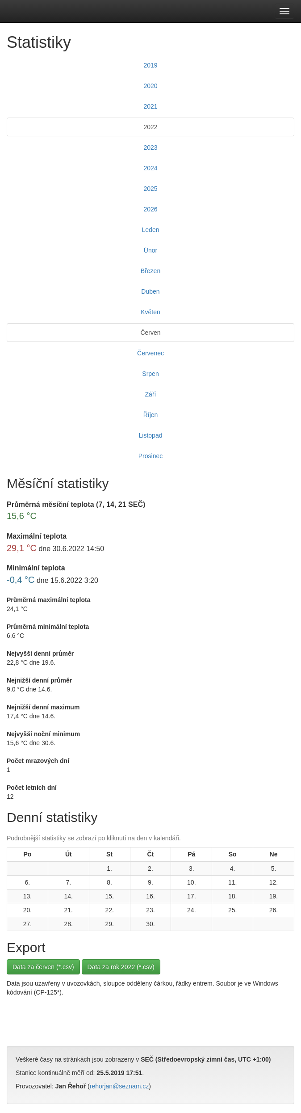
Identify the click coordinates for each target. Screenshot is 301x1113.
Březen (150, 270)
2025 (150, 188)
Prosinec (150, 456)
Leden (150, 229)
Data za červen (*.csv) (43, 966)
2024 (150, 168)
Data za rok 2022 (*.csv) (121, 966)
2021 (150, 106)
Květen (150, 312)
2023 (150, 147)
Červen (150, 332)
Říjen (150, 414)
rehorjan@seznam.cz (119, 1086)
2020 (150, 85)
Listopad (151, 435)
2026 (150, 209)
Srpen (150, 373)
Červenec (150, 353)
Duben (150, 291)
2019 (150, 65)
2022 (150, 127)
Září (150, 394)
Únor (150, 250)
